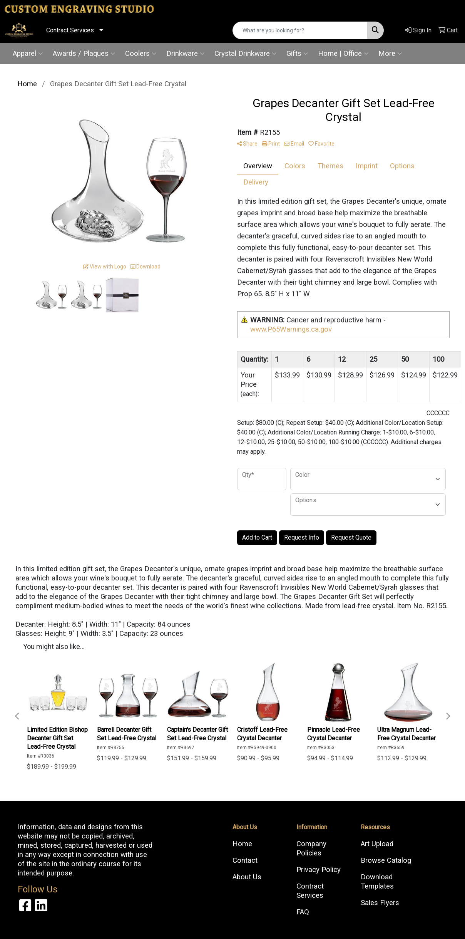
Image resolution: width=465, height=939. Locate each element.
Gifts (297, 53)
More (390, 53)
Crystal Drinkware (245, 53)
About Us (246, 877)
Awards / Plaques (84, 53)
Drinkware (185, 53)
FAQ (302, 912)
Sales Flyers (380, 903)
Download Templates (377, 881)
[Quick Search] (300, 30)
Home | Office (343, 53)
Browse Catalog (386, 860)
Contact (245, 860)
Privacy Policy (318, 869)
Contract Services (70, 30)
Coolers (140, 53)
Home (242, 844)
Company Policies (311, 848)
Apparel (28, 53)
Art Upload (377, 844)
